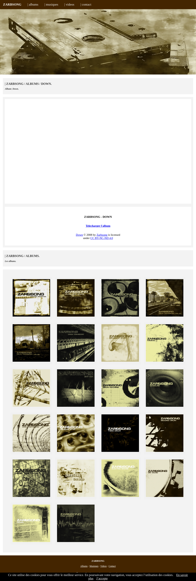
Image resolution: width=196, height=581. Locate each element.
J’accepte (102, 578)
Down (79, 234)
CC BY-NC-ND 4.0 (101, 238)
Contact (112, 566)
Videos (103, 566)
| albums (32, 4)
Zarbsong (101, 234)
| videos (69, 4)
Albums (83, 566)
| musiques (51, 4)
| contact (85, 4)
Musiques (93, 566)
